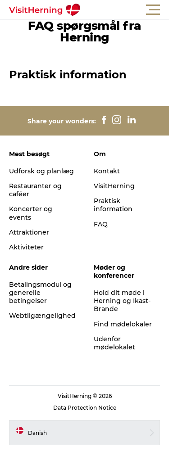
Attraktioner (29, 232)
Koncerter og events (30, 213)
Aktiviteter (26, 247)
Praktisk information (113, 205)
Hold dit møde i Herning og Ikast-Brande (122, 301)
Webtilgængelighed (42, 316)
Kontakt (107, 171)
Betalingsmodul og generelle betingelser (40, 292)
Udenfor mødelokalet (114, 343)
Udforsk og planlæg (41, 171)
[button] (125, 10)
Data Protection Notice (84, 407)
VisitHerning (114, 186)
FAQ (101, 224)
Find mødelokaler (123, 324)
